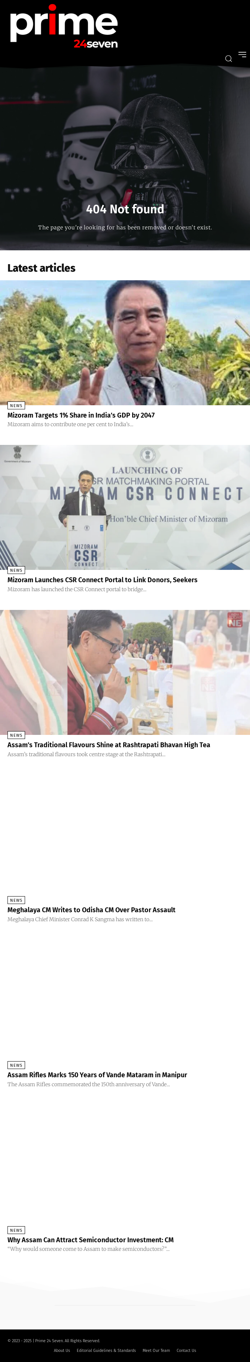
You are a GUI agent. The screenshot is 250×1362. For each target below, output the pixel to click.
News (16, 405)
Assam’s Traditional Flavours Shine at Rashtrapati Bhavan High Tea (108, 745)
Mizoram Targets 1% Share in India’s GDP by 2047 (81, 415)
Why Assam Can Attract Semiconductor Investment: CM (90, 1240)
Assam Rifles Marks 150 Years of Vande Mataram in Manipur (97, 1075)
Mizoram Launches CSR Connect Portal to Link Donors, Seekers (102, 580)
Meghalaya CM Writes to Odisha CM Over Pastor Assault (91, 910)
